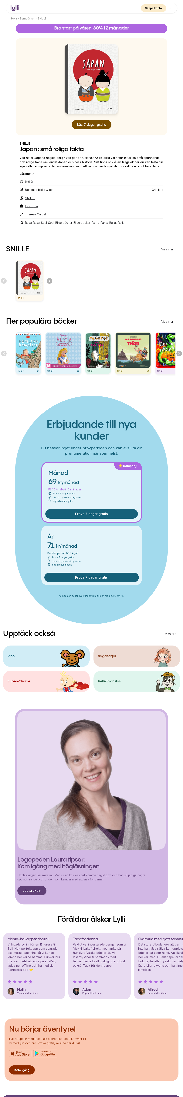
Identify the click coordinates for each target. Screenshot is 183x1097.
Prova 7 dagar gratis (91, 514)
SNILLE (42, 18)
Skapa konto (153, 8)
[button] (170, 8)
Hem (14, 18)
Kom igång (21, 1070)
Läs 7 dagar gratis (91, 125)
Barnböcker (27, 18)
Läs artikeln (32, 891)
